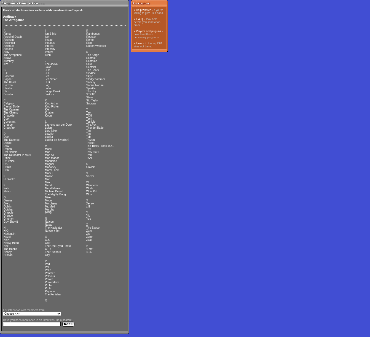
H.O (6, 230)
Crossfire (9, 127)
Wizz (89, 194)
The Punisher (53, 294)
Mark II (49, 173)
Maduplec (51, 161)
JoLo (48, 88)
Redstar (91, 36)
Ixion (48, 54)
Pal (47, 267)
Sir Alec (91, 73)
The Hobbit (10, 248)
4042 (89, 252)
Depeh (8, 148)
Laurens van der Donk (58, 124)
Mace (48, 148)
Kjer (47, 109)
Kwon (48, 115)
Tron (89, 155)
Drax (6, 170)
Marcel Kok (52, 170)
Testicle (90, 121)
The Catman (11, 109)
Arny (6, 51)
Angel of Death (13, 36)
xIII (88, 206)
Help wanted (143, 10)
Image (49, 39)
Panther (50, 273)
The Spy (91, 91)
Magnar (49, 164)
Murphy (49, 209)
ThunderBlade (95, 127)
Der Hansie (10, 151)
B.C (6, 73)
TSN (89, 158)
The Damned (12, 139)
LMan (48, 127)
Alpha (7, 33)
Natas (48, 224)
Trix (88, 148)
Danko (8, 142)
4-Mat (89, 248)
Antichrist (9, 42)
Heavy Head (11, 242)
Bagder (8, 79)
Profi (48, 288)
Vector (90, 176)
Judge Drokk (52, 91)
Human (8, 255)
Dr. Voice (9, 161)
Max (47, 182)
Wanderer (92, 185)
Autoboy (9, 61)
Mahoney (50, 167)
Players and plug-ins (148, 31)
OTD (48, 248)
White (89, 188)
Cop (6, 118)
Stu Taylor (92, 100)
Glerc (7, 203)
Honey (8, 252)
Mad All (49, 155)
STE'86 (90, 94)
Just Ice (49, 94)
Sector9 (91, 67)
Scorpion (91, 61)
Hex (6, 245)
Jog (47, 85)
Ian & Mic (51, 33)
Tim (88, 130)
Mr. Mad (50, 206)
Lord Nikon (51, 130)
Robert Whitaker (96, 45)
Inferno (49, 45)
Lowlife (49, 133)
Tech (89, 118)
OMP (48, 242)
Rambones (93, 33)
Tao (88, 112)
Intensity (50, 48)
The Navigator (53, 227)
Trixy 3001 (92, 151)
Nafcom (49, 221)
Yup (88, 218)
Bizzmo (8, 85)
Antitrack (9, 16)
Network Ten (52, 230)
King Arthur (51, 103)
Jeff (47, 76)
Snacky (90, 82)
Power (49, 279)
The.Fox (91, 124)
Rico (89, 42)
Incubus (50, 42)
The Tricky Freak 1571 (100, 145)
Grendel (9, 215)
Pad (47, 264)
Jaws (48, 67)
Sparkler (91, 88)
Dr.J (6, 164)
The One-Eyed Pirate (58, 245)
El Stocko (9, 179)
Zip (88, 233)
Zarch (89, 230)
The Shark (92, 70)
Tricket (90, 142)
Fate (6, 188)
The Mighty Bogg (55, 194)
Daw (6, 145)
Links (139, 43)
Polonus (50, 276)
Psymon (50, 291)
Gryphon (9, 218)
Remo (90, 39)
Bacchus (9, 76)
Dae (6, 136)
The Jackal (51, 64)
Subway (91, 103)
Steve (89, 97)
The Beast (10, 82)
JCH (47, 73)
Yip (88, 215)
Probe (48, 285)
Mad (47, 151)
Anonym (9, 39)
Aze (6, 64)
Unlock (90, 167)
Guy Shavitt (11, 221)
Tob (88, 136)
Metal (48, 185)
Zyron (89, 236)
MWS (48, 212)
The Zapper (93, 227)
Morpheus (51, 203)
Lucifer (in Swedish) (57, 139)
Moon (48, 200)
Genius (8, 200)
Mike (48, 197)
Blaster (8, 88)
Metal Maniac (53, 188)
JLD (47, 82)
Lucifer (49, 136)
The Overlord (53, 252)
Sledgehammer (95, 79)
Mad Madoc (52, 158)
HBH (6, 239)
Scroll (89, 64)
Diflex (7, 158)
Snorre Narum (95, 85)
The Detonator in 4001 (17, 155)
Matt (47, 179)
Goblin (8, 206)
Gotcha (8, 209)
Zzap (89, 239)
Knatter (49, 112)
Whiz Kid (91, 191)
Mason (49, 176)
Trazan (90, 139)
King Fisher (52, 106)
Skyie (89, 76)
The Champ (11, 112)
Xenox (90, 203)
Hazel (7, 236)
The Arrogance (13, 19)
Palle (48, 270)
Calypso (9, 103)
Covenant (9, 121)
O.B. (47, 239)
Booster (8, 94)
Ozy (47, 255)
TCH (89, 115)
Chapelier (9, 115)
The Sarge (92, 54)
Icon (47, 36)
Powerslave (52, 282)
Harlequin (9, 233)
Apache (8, 48)
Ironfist (49, 51)
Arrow (7, 58)
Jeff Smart (51, 79)
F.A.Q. (140, 19)
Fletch (7, 191)
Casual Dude (12, 106)
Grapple (9, 212)
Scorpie (91, 58)
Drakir (7, 167)
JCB (47, 70)
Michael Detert (54, 191)
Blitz (6, 91)
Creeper (9, 124)
